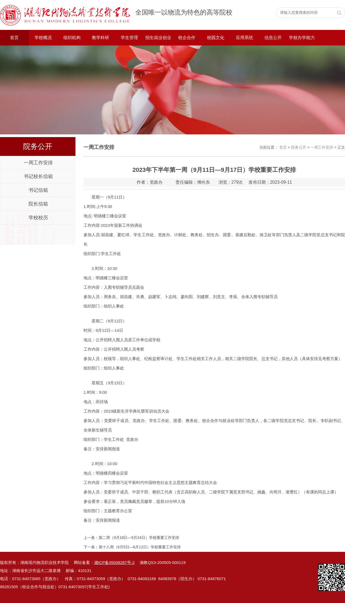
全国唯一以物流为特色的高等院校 (183, 12)
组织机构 (72, 37)
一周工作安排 (38, 162)
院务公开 (298, 147)
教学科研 (100, 37)
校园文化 (215, 37)
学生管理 (129, 37)
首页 (14, 37)
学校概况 (43, 37)
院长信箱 (38, 204)
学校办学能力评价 (302, 40)
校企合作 (186, 37)
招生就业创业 (158, 37)
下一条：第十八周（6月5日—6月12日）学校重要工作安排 (132, 547)
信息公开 (273, 37)
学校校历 (38, 217)
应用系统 (244, 37)
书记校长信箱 (38, 176)
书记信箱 (38, 190)
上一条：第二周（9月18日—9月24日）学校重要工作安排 (131, 537)
